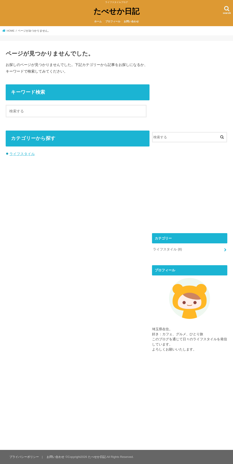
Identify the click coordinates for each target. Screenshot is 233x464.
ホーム (98, 21)
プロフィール (112, 21)
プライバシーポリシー (24, 457)
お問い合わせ (131, 21)
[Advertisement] (189, 88)
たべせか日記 (116, 11)
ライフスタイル (22, 154)
